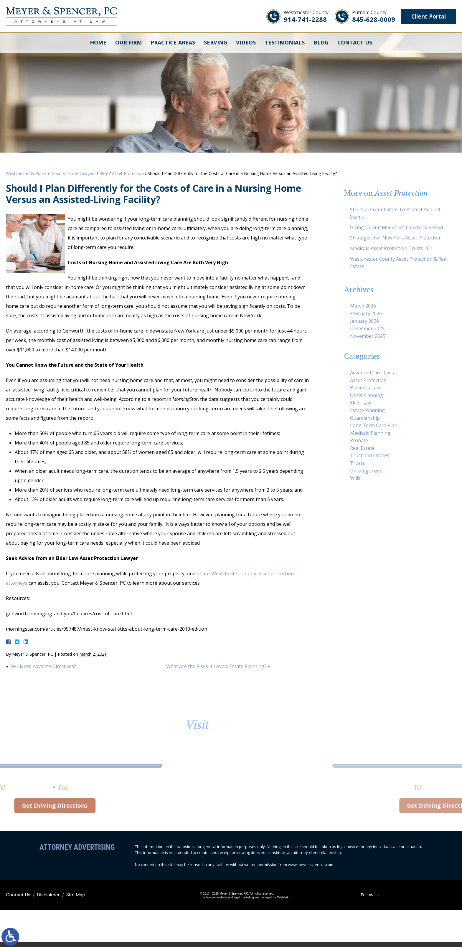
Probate (359, 440)
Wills (355, 478)
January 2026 (364, 321)
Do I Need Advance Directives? (42, 666)
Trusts (357, 463)
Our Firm (128, 42)
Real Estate (362, 448)
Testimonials (285, 42)
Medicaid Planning (370, 433)
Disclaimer (48, 897)
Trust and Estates (369, 455)
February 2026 (366, 313)
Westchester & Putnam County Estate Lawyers (50, 173)
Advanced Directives (372, 372)
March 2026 (363, 306)
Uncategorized (366, 470)
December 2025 (367, 328)
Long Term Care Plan (373, 425)
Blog (321, 42)
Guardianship (365, 418)
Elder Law (360, 402)
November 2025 (367, 336)
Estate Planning (367, 410)
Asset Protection (128, 173)
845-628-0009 (369, 16)
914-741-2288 (302, 16)
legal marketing (235, 900)
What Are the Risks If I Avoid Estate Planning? (216, 666)
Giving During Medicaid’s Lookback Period (396, 227)
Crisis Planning (366, 395)
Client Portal (426, 16)
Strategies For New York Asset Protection (396, 237)
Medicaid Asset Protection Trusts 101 (391, 248)
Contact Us (354, 42)
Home (98, 42)
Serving (215, 42)
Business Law (365, 387)
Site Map (75, 897)
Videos (246, 42)
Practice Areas (173, 42)
